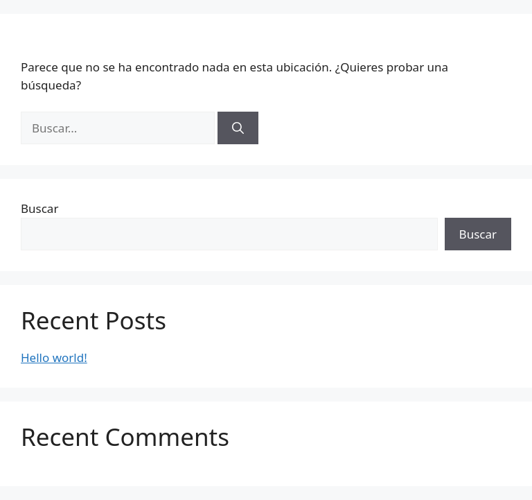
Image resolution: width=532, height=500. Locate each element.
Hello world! (54, 357)
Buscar (39, 208)
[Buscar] (238, 128)
